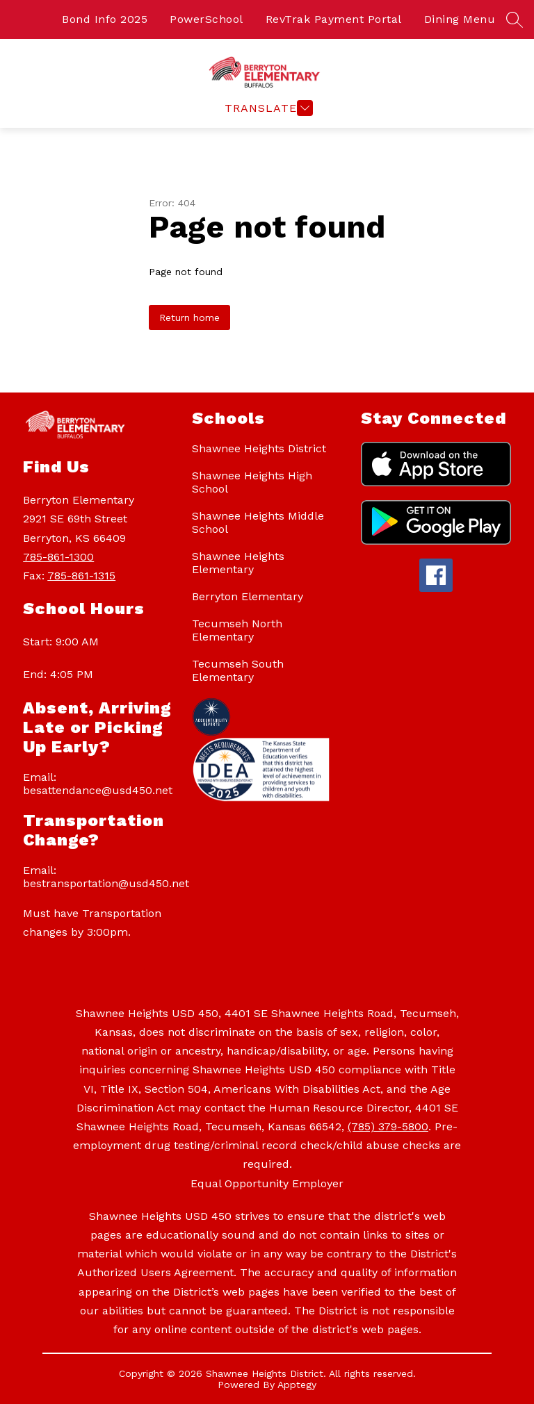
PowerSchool (206, 19)
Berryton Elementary (247, 596)
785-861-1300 (58, 556)
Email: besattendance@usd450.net (97, 783)
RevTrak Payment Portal (334, 19)
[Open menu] (267, 108)
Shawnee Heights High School (252, 482)
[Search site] (514, 19)
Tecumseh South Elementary (238, 670)
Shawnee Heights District (259, 448)
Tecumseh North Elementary (237, 630)
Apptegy (296, 1384)
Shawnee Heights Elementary (238, 563)
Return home (189, 317)
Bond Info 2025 (104, 19)
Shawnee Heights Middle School (258, 522)
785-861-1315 (81, 575)
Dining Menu (460, 19)
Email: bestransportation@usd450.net (100, 877)
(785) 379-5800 (388, 1126)
